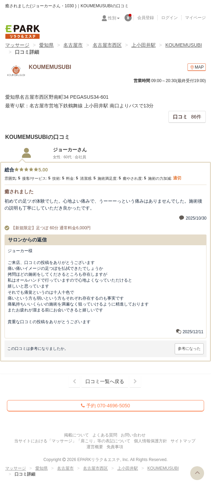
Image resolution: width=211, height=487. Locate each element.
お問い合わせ (133, 435)
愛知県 (46, 45)
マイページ (195, 17)
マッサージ (17, 45)
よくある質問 (104, 435)
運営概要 (94, 446)
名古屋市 (73, 45)
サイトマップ (183, 441)
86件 (187, 116)
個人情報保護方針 (150, 441)
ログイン (169, 17)
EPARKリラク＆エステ (22, 32)
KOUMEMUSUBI (183, 45)
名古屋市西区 (107, 45)
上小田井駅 (143, 45)
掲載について (76, 435)
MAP (197, 67)
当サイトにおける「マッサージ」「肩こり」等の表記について (72, 441)
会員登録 (145, 17)
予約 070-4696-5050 (105, 405)
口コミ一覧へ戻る (104, 381)
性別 (114, 18)
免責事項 (115, 446)
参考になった (189, 348)
